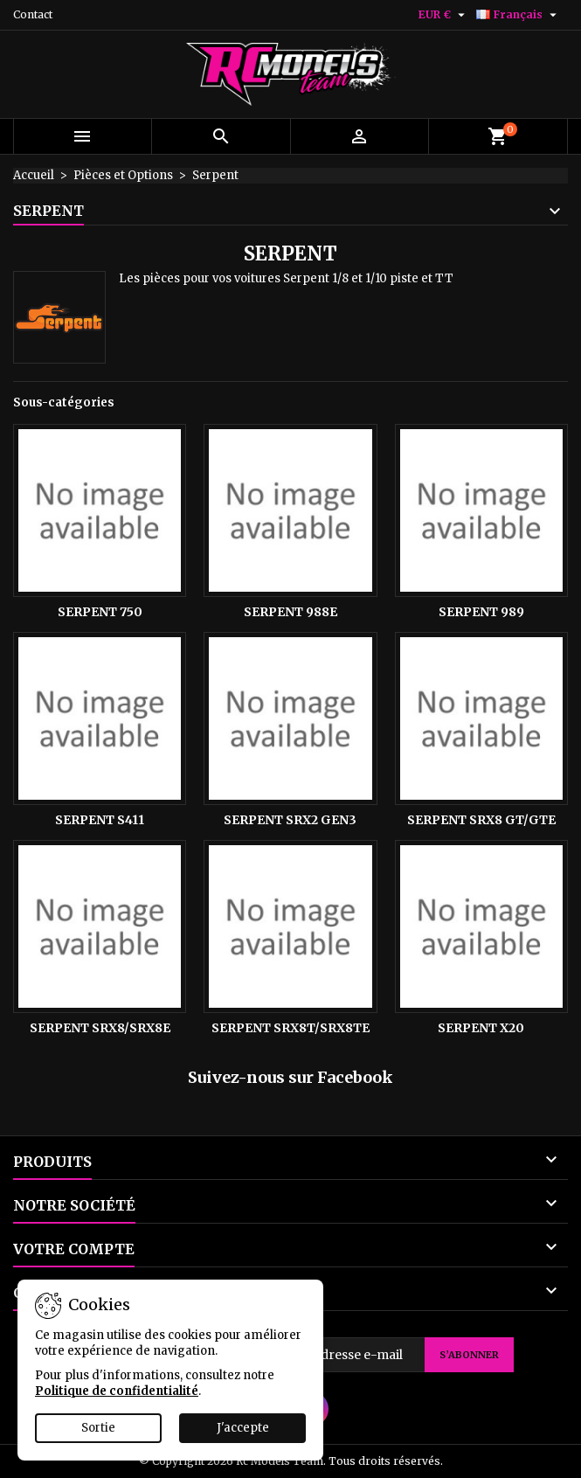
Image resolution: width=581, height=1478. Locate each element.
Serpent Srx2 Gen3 (290, 820)
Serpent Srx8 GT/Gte (481, 820)
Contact (32, 14)
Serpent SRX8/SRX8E (100, 1028)
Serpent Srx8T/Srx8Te (290, 1028)
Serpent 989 (481, 612)
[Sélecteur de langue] (518, 15)
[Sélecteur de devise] (443, 15)
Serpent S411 (99, 820)
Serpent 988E (290, 612)
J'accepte (243, 1427)
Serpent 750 (100, 612)
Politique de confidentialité (116, 1391)
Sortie (98, 1427)
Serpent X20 (481, 1028)
